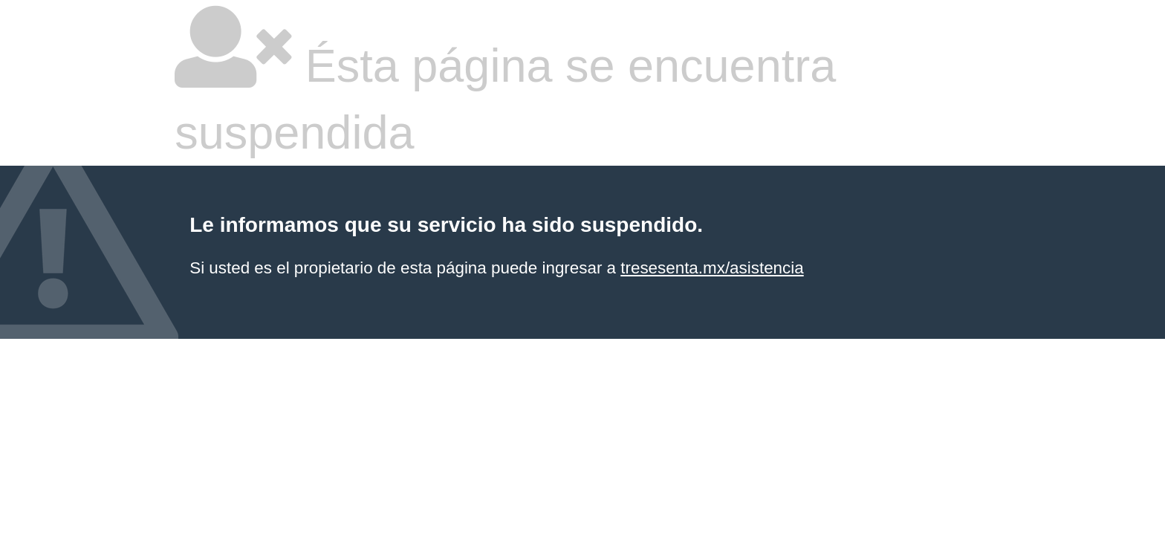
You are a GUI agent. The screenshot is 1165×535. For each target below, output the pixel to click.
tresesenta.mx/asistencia (711, 268)
